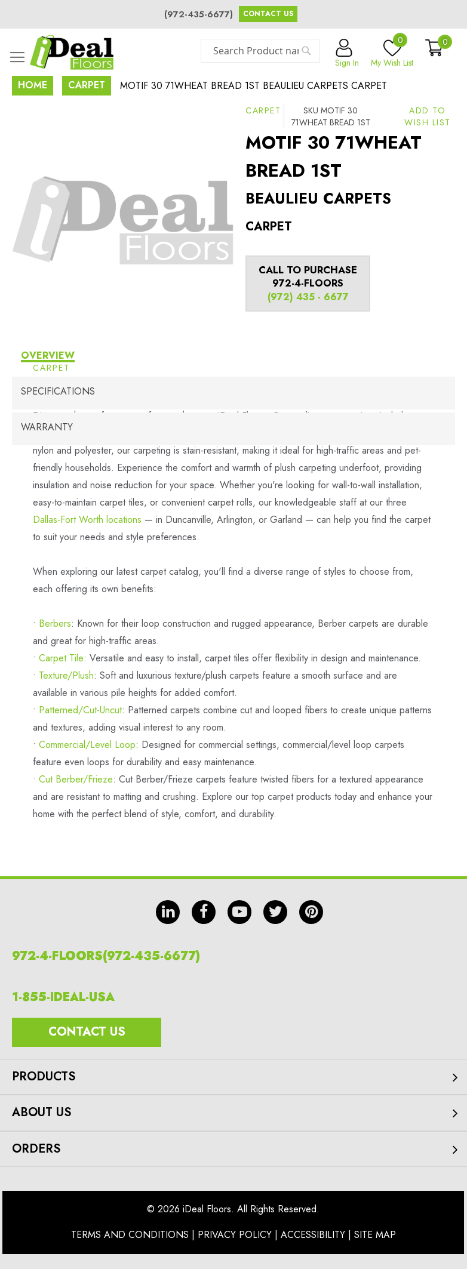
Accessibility (313, 1235)
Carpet (86, 85)
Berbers (55, 623)
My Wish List (392, 54)
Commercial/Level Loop (87, 744)
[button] (427, 116)
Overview (48, 355)
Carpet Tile (61, 658)
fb (204, 912)
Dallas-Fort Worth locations (87, 519)
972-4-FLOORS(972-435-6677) (106, 956)
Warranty (47, 427)
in (168, 912)
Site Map (375, 1235)
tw (275, 912)
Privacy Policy (235, 1235)
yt (239, 912)
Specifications (58, 391)
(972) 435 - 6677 (308, 297)
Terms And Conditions (130, 1235)
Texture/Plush (66, 675)
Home (32, 85)
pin (311, 912)
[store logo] (71, 52)
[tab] (233, 357)
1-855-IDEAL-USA (63, 997)
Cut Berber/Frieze (76, 779)
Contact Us (268, 13)
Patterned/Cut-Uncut (80, 710)
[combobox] (260, 51)
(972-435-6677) (198, 14)
